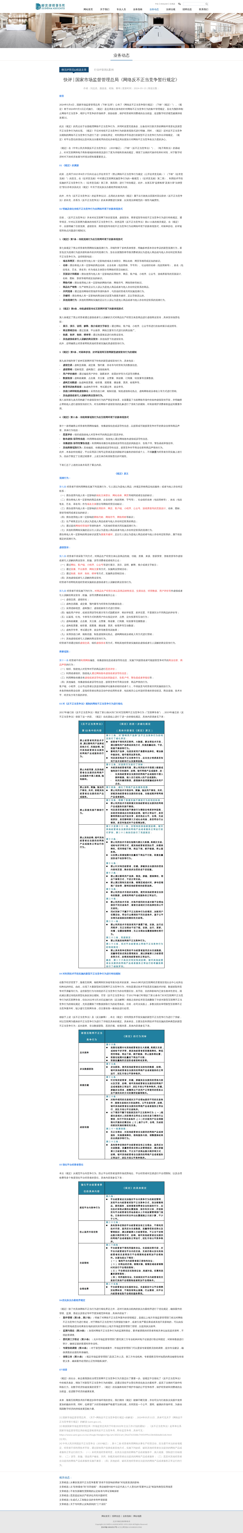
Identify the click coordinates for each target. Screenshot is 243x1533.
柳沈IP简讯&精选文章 (73, 69)
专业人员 (121, 9)
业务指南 (137, 9)
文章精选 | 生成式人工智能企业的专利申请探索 (83, 1499)
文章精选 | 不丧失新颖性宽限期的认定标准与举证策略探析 (89, 1491)
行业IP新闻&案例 (104, 69)
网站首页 (88, 9)
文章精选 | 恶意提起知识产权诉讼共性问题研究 (83, 1495)
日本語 (172, 4)
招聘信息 (187, 9)
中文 (157, 4)
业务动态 (154, 9)
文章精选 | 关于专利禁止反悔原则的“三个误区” (83, 1504)
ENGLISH (164, 4)
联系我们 (203, 9)
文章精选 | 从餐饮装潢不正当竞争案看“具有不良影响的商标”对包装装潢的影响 (99, 1482)
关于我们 (104, 9)
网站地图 (137, 1516)
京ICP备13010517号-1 (110, 1527)
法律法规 (170, 9)
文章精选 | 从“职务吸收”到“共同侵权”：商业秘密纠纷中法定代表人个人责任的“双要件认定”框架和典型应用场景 (116, 1486)
